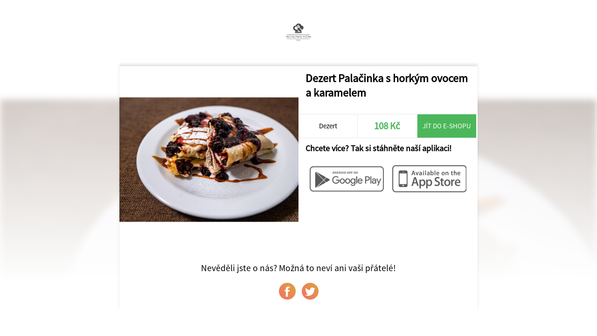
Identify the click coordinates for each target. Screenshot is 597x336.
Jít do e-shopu (447, 125)
